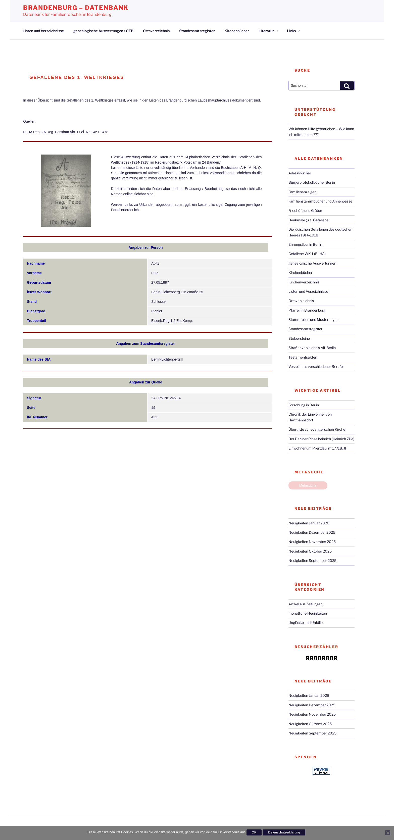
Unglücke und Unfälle (305, 622)
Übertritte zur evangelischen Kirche (316, 429)
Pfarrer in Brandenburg (306, 310)
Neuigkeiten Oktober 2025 (310, 551)
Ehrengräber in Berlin (305, 244)
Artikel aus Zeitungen (305, 604)
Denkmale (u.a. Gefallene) (308, 220)
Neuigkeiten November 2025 (312, 541)
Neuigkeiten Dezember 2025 (311, 532)
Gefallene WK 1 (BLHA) (307, 254)
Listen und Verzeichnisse (43, 31)
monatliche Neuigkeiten (307, 613)
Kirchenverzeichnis (303, 282)
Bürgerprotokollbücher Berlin (311, 182)
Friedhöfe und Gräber (305, 210)
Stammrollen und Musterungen (313, 319)
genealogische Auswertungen (312, 263)
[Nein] (387, 832)
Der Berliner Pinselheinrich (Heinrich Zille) (321, 439)
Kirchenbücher (236, 31)
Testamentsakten (302, 357)
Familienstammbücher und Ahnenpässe (320, 201)
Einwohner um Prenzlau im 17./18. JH (318, 448)
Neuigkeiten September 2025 (312, 560)
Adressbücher (299, 173)
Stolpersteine (299, 338)
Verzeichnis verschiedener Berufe (315, 366)
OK (254, 832)
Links (294, 31)
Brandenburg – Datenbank (75, 7)
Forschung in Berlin (303, 405)
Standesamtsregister (197, 31)
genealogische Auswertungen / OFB (103, 31)
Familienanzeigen (302, 192)
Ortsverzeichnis (156, 31)
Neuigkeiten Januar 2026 (308, 523)
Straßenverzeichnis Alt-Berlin (312, 347)
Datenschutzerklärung (284, 832)
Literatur (269, 31)
